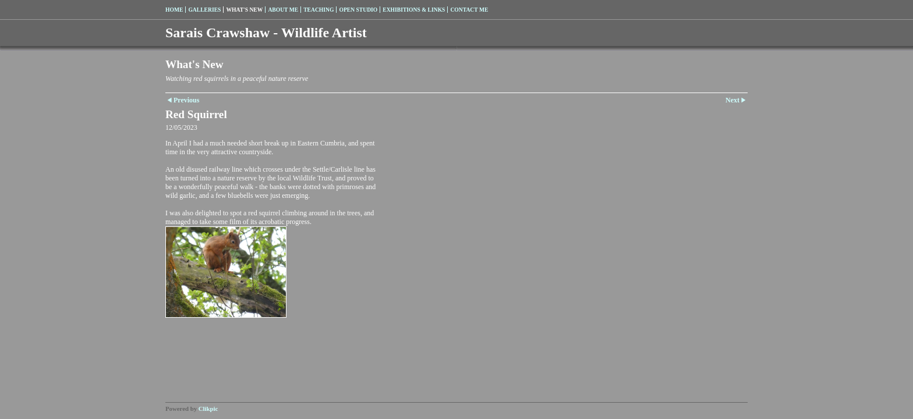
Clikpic (208, 408)
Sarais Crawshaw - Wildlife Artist (266, 32)
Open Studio (358, 9)
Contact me (469, 9)
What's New (244, 9)
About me (283, 9)
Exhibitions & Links (414, 9)
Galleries (204, 9)
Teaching (318, 9)
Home (174, 9)
